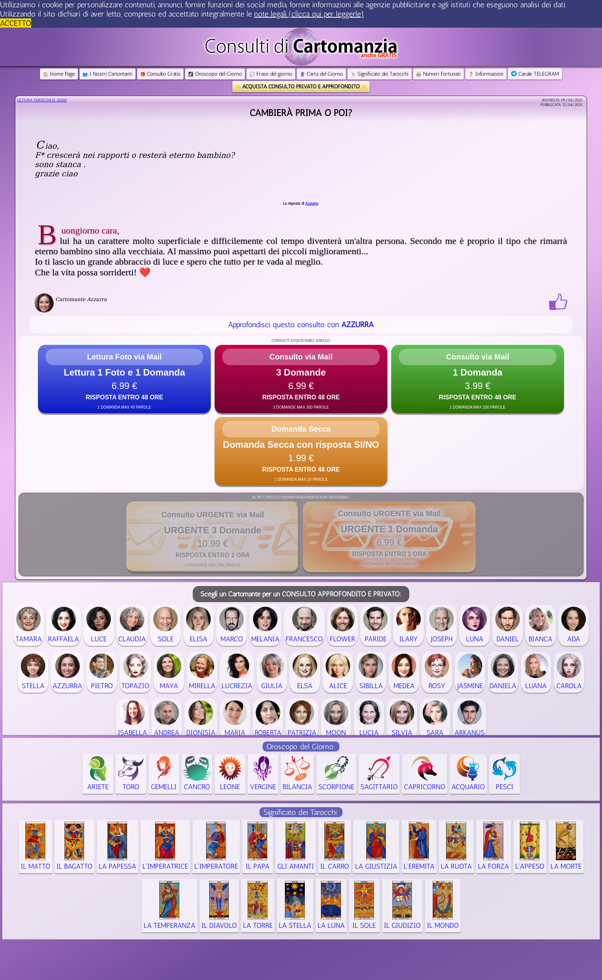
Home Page (59, 74)
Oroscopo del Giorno (215, 74)
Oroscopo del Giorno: (301, 746)
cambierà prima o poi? (301, 112)
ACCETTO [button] (15, 23)
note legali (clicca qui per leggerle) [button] (309, 13)
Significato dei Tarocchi (379, 74)
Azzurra (311, 203)
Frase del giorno (271, 74)
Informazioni (485, 74)
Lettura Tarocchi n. (42, 100)
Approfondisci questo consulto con (301, 324)
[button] (124, 379)
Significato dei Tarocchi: (301, 812)
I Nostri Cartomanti (107, 74)
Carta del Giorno (321, 74)
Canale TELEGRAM (535, 74)
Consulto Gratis (160, 74)
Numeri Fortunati (438, 74)
